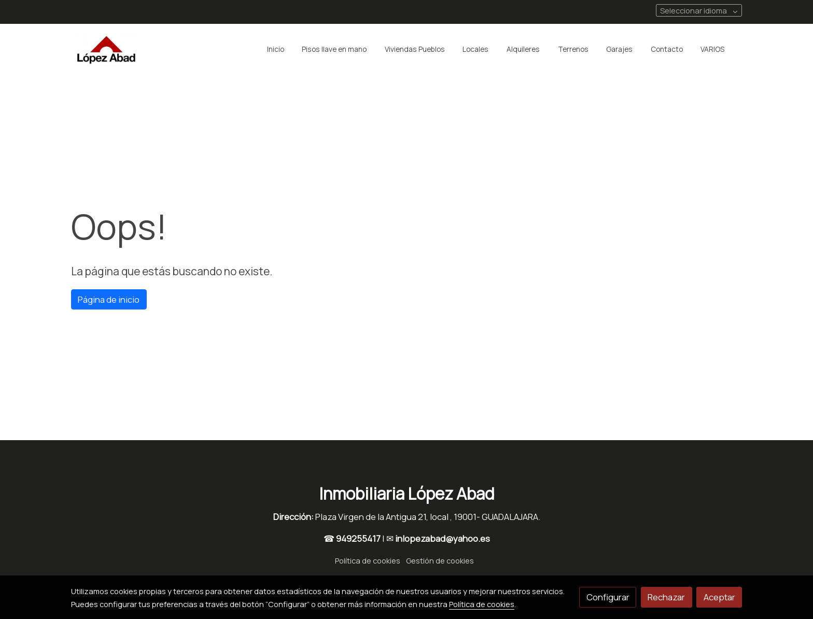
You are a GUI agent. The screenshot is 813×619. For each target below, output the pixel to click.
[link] (106, 49)
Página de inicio (108, 299)
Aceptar (719, 597)
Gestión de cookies (440, 560)
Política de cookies (367, 560)
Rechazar (666, 597)
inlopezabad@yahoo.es (442, 538)
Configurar (607, 597)
